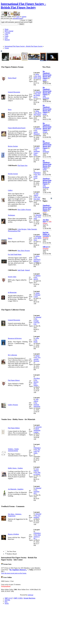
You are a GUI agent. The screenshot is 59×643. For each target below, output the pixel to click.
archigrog (38, 427)
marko (38, 148)
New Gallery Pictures (24, 209)
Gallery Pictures (13, 405)
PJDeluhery (37, 172)
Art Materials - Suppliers (15, 489)
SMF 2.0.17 (9, 598)
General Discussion (14, 92)
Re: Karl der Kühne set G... (37, 95)
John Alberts (36, 194)
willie (37, 338)
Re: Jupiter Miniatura (37, 132)
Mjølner (38, 275)
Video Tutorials (32, 229)
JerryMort (37, 378)
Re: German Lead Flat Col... (37, 321)
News (9, 109)
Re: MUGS (36, 278)
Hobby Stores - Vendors (15, 468)
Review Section (13, 146)
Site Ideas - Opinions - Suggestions (15, 515)
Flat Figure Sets (22, 165)
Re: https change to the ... (37, 536)
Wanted (27, 270)
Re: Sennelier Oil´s (36, 491)
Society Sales (12, 277)
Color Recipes (22, 229)
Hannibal (38, 92)
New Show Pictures (24, 250)
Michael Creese (37, 295)
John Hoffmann (46, 97)
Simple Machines (29, 598)
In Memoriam (12, 292)
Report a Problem (13, 534)
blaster (38, 355)
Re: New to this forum (37, 176)
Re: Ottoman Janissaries (37, 404)
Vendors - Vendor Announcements (13, 449)
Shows (10, 238)
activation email (18, 18)
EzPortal (30, 595)
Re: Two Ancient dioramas (37, 359)
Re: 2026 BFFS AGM (37, 77)
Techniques (11, 215)
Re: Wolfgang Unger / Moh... (37, 152)
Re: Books (36, 340)
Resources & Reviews (15, 338)
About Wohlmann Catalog (37, 430)
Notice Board (12, 78)
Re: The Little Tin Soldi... (37, 451)
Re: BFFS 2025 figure (37, 113)
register (24, 16)
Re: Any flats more (37, 198)
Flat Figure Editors (14, 428)
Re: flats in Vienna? (37, 473)
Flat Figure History (14, 380)
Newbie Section (13, 174)
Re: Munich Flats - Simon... (36, 382)
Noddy (38, 293)
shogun (45, 132)
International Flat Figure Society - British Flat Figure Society (23, 5)
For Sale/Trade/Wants (14, 254)
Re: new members (37, 516)
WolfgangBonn (5, 586)
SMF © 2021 (18, 598)
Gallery (10, 190)
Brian (37, 74)
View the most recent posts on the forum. (14, 573)
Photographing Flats (14, 231)
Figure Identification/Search (16, 128)
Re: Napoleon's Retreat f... (37, 259)
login (18, 16)
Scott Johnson (36, 469)
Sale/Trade (21, 270)
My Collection (12, 355)
